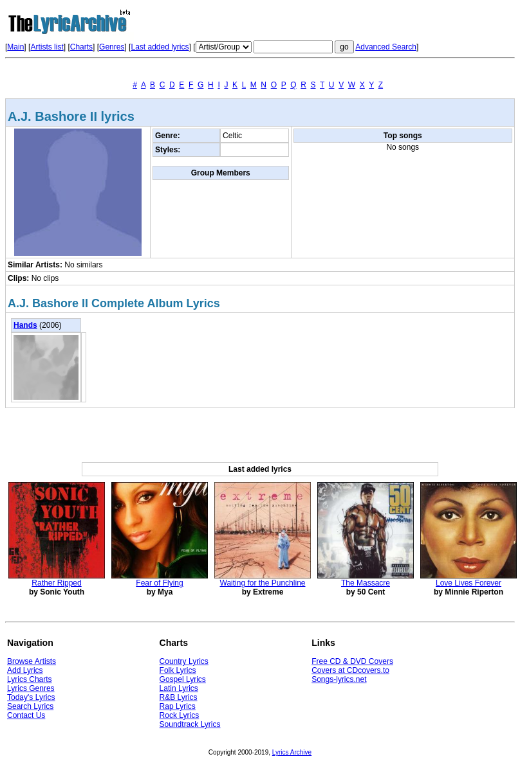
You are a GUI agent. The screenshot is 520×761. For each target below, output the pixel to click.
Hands (25, 325)
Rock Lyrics (180, 715)
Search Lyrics (30, 706)
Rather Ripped (56, 582)
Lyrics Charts (29, 679)
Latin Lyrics (179, 688)
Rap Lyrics (178, 706)
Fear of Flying (159, 582)
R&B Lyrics (179, 697)
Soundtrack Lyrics (190, 724)
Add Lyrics (25, 670)
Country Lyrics (184, 661)
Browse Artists (31, 661)
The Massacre (365, 582)
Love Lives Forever (468, 582)
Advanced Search (385, 46)
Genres (111, 46)
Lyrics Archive (291, 752)
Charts (81, 46)
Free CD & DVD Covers (352, 661)
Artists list (46, 46)
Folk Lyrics (178, 670)
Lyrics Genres (31, 688)
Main (15, 46)
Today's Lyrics (31, 697)
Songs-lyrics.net (338, 679)
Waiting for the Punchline (263, 582)
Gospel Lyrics (183, 679)
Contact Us (26, 715)
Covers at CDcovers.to (350, 670)
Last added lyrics (160, 46)
